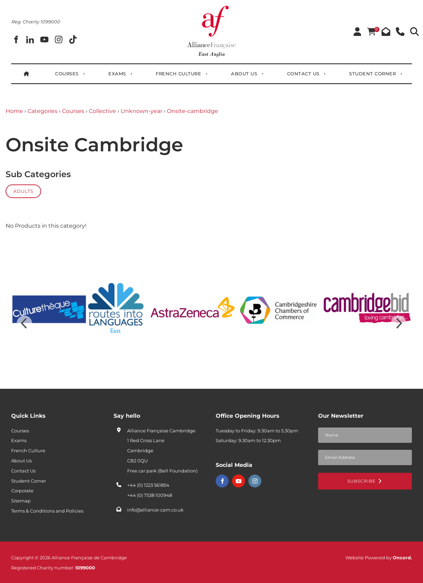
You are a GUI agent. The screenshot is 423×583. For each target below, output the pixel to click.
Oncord (402, 557)
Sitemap (21, 500)
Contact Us (303, 73)
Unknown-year (141, 111)
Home (14, 111)
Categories (42, 111)
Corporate (22, 490)
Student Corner (372, 73)
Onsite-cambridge (192, 111)
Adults (23, 191)
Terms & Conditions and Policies (47, 511)
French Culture (178, 73)
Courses (67, 73)
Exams (117, 73)
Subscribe (364, 481)
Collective (102, 111)
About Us (244, 73)
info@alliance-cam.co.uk (155, 510)
